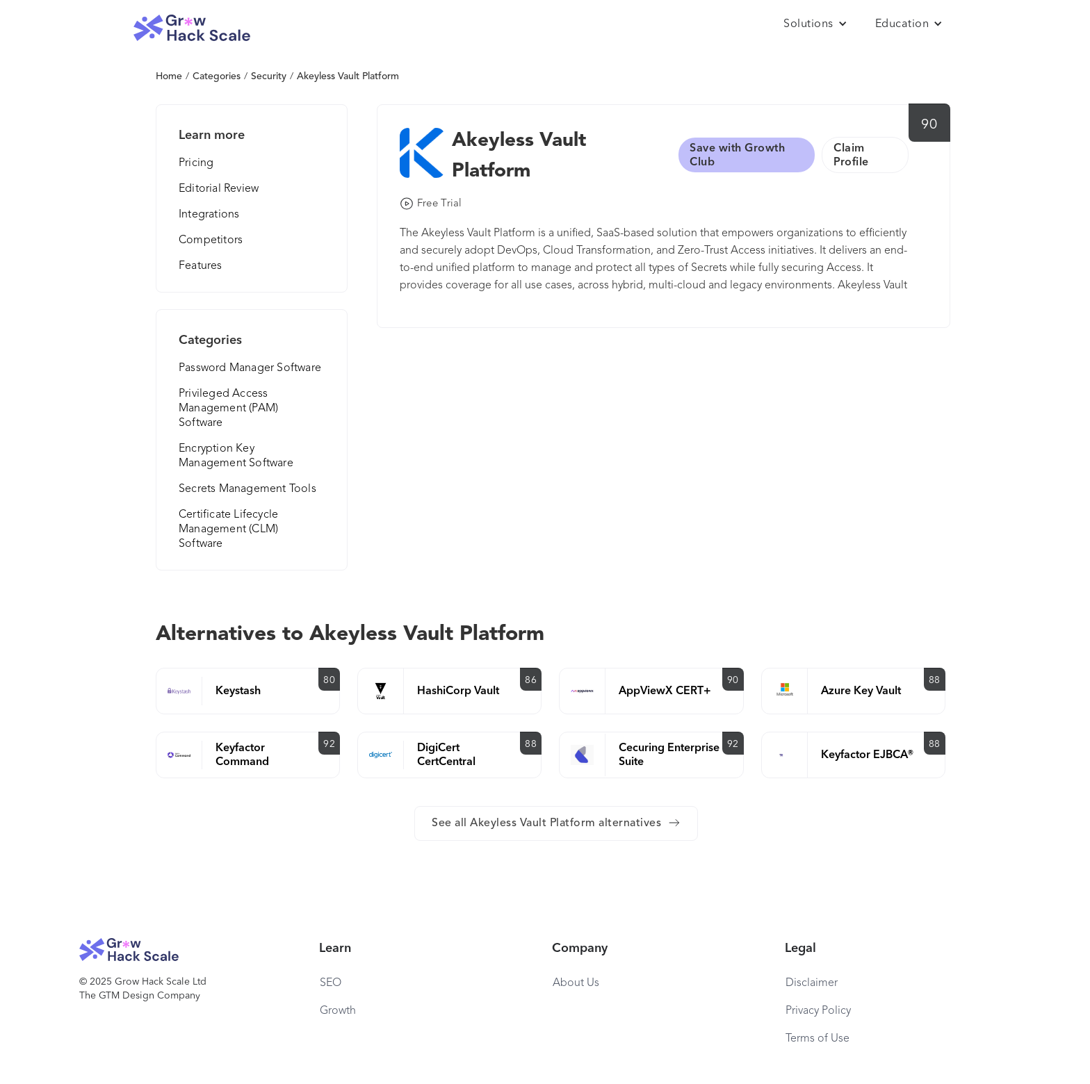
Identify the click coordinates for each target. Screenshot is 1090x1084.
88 (935, 680)
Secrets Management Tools (247, 489)
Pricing (196, 163)
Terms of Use (817, 1038)
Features (200, 266)
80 (329, 680)
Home (169, 76)
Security (268, 76)
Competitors (211, 240)
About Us (576, 983)
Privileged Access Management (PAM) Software (228, 408)
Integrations (209, 214)
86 (531, 680)
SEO (330, 983)
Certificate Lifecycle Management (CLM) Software (228, 529)
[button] (815, 24)
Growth (338, 1011)
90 (929, 125)
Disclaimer (812, 983)
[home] (191, 28)
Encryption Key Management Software (236, 456)
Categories (217, 76)
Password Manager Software (250, 368)
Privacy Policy (818, 1011)
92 (329, 744)
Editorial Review (219, 189)
